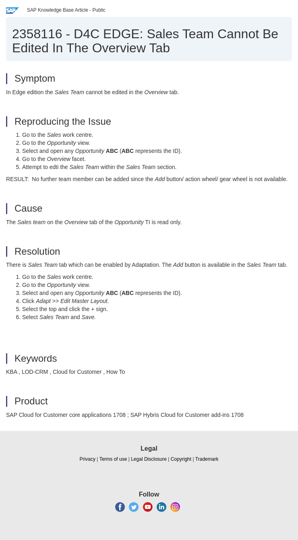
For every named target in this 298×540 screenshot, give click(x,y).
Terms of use (113, 459)
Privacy (87, 459)
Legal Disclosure (149, 459)
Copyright (181, 459)
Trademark (207, 459)
